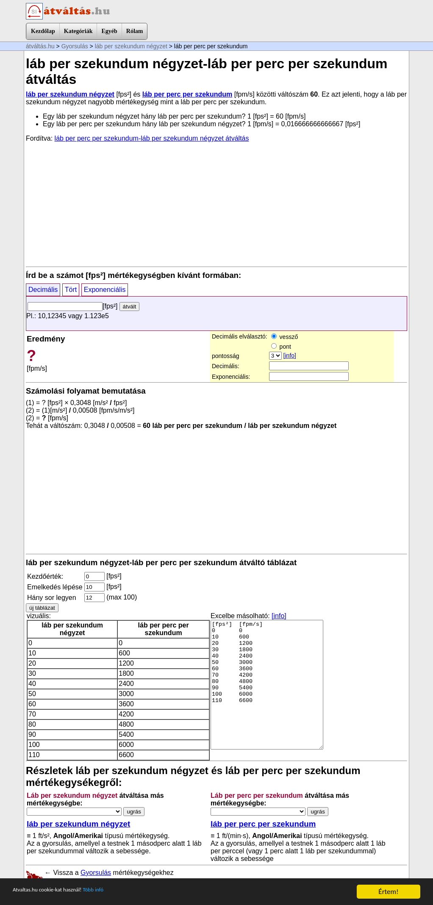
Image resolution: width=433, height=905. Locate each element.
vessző (284, 336)
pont (281, 346)
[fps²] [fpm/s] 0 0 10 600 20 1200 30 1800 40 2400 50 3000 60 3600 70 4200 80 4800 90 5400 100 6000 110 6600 (267, 685)
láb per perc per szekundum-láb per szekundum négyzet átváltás (152, 138)
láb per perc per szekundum (187, 94)
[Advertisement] (216, 203)
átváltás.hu (40, 46)
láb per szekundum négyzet (131, 46)
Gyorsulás (74, 46)
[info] (289, 355)
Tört (71, 289)
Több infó (118, 892)
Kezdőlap (43, 31)
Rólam (134, 31)
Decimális (43, 289)
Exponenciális (105, 289)
